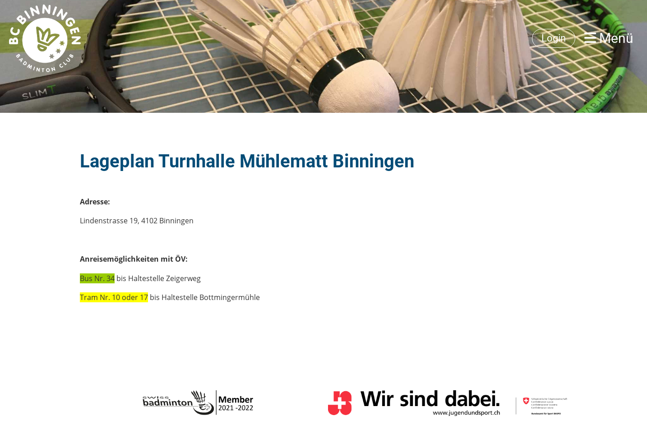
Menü (608, 38)
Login (553, 38)
